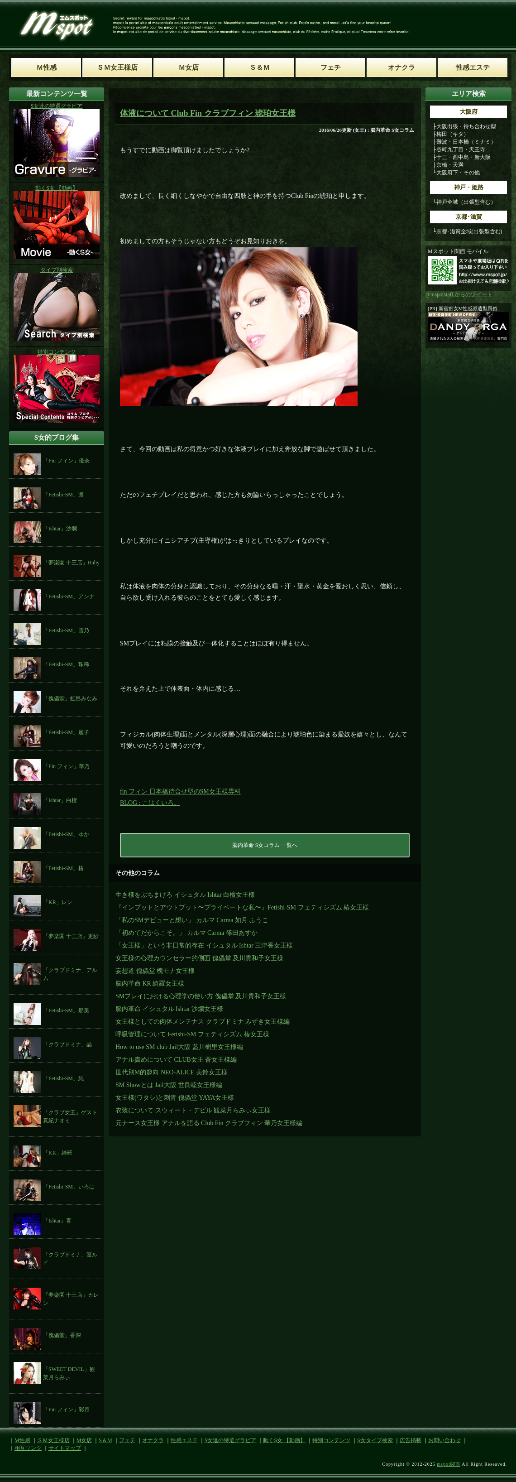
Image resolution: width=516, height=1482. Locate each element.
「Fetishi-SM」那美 (66, 1010)
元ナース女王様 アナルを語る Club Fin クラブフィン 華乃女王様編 (208, 1123)
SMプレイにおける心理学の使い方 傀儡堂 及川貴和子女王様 (200, 996)
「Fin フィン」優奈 (66, 460)
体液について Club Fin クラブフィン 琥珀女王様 (208, 113)
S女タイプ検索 (375, 1440)
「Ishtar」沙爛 (60, 528)
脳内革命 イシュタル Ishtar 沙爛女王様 (169, 1009)
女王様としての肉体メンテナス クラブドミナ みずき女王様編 (202, 1021)
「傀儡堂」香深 (62, 1335)
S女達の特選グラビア (231, 1440)
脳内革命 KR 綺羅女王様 (149, 983)
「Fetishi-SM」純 (63, 1078)
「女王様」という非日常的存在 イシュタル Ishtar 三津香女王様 (204, 945)
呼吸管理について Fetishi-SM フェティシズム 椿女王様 (192, 1034)
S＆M (105, 1440)
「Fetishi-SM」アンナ (69, 596)
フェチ (127, 1440)
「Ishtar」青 (57, 1220)
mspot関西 (448, 1464)
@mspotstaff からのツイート (459, 294)
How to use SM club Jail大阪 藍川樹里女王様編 (179, 1047)
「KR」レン (57, 902)
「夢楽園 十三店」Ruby (71, 562)
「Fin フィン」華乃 (66, 766)
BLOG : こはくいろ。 (150, 802)
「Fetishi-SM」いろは (69, 1187)
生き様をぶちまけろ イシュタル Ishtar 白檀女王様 (185, 894)
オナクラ (153, 1440)
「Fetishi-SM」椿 (63, 868)
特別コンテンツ (331, 1440)
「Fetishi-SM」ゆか (66, 834)
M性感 (22, 1440)
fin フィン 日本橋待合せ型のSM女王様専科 (180, 791)
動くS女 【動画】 (284, 1440)
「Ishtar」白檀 (60, 800)
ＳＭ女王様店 (53, 1440)
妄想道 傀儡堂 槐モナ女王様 (155, 970)
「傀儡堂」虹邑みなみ (70, 698)
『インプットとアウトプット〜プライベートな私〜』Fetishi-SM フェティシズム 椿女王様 (242, 907)
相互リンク (28, 1448)
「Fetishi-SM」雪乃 (66, 630)
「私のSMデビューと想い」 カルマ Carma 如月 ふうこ (191, 920)
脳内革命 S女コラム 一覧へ (265, 845)
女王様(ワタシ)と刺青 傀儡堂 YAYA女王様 (174, 1097)
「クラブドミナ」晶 (67, 1044)
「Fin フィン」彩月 (66, 1409)
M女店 (84, 1440)
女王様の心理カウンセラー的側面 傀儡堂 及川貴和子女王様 (199, 958)
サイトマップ (64, 1448)
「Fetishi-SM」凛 (63, 494)
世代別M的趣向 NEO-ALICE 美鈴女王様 (171, 1072)
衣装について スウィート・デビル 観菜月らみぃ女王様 (193, 1110)
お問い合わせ (444, 1440)
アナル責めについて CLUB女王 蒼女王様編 (176, 1059)
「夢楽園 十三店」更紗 (71, 936)
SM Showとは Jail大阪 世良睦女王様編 (168, 1085)
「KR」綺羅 (57, 1153)
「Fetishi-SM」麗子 (66, 732)
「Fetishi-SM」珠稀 (66, 664)
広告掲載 (410, 1440)
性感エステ (184, 1440)
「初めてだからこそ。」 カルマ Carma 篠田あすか (186, 932)
